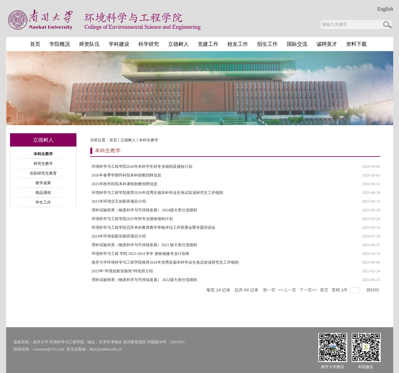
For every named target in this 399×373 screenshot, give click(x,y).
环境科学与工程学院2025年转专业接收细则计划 (132, 219)
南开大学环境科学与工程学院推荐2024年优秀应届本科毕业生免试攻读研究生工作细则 (165, 262)
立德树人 (128, 140)
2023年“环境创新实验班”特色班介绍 (122, 271)
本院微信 (365, 367)
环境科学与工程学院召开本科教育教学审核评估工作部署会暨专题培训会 (153, 227)
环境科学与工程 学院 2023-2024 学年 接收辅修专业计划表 (141, 253)
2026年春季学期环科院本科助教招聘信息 (126, 175)
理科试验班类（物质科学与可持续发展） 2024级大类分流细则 (144, 210)
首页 (113, 140)
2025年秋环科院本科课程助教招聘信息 (124, 184)
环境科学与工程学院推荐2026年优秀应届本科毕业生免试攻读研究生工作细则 (157, 192)
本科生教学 (148, 140)
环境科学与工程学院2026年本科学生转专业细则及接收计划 (142, 166)
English (385, 9)
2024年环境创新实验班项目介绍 (119, 236)
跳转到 (373, 289)
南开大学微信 (332, 367)
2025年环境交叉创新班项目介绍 (119, 201)
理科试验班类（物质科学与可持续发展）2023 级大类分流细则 (144, 245)
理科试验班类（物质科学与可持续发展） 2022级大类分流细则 (144, 279)
